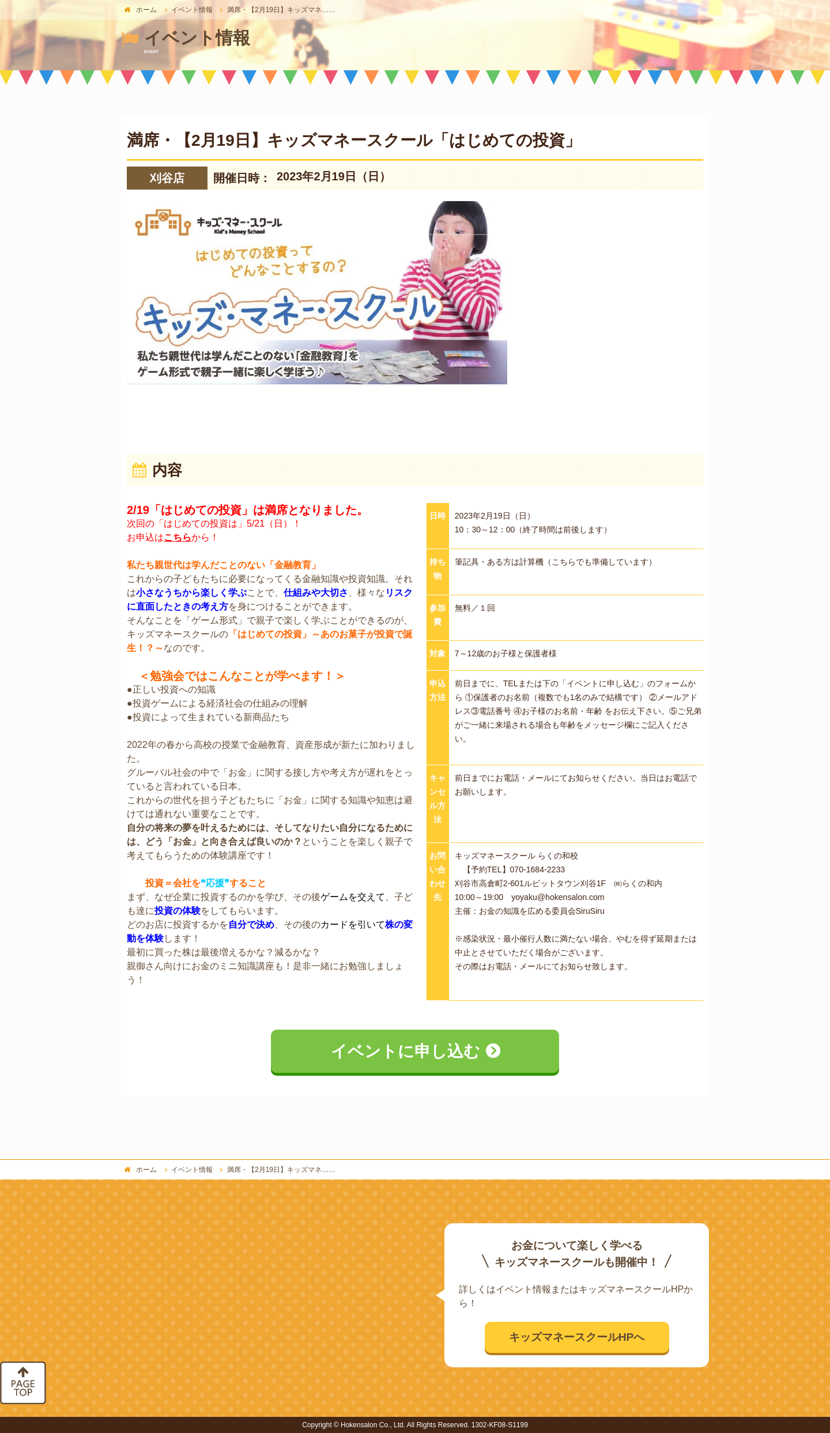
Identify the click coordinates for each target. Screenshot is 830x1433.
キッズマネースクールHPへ (577, 1337)
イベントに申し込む (405, 1051)
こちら (177, 537)
